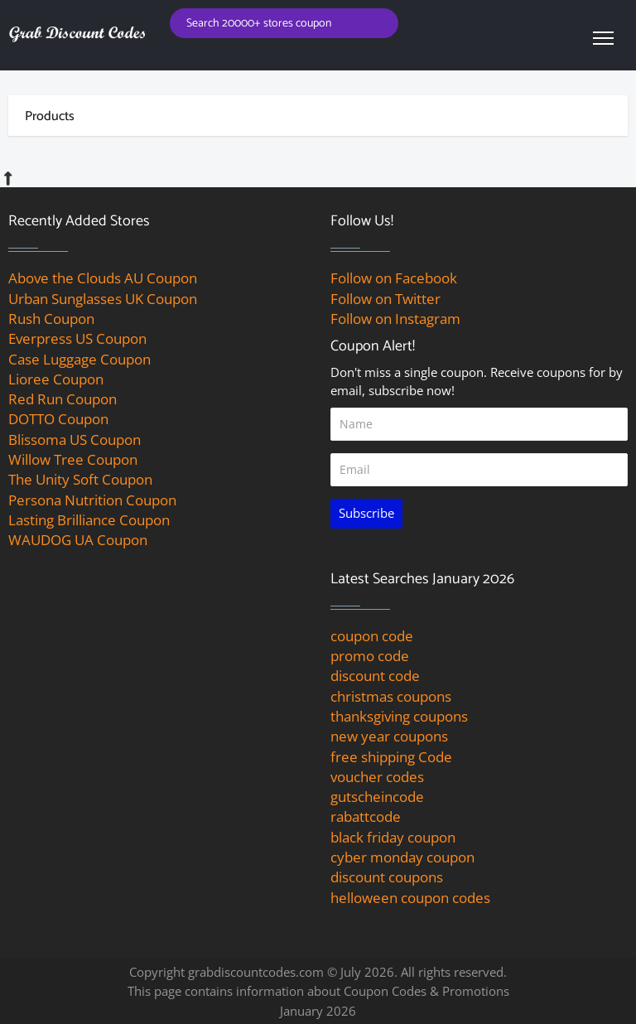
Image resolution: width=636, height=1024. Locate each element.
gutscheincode (377, 796)
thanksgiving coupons (399, 716)
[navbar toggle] (603, 37)
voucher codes (377, 776)
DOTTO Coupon (58, 418)
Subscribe (366, 513)
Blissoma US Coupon (74, 439)
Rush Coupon (51, 318)
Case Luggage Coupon (79, 359)
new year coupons (389, 736)
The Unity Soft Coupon (80, 479)
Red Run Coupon (62, 398)
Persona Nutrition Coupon (92, 500)
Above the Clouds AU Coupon (102, 277)
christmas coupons (390, 696)
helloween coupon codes (410, 897)
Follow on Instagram (395, 318)
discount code (375, 675)
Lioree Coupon (56, 379)
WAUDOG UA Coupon (77, 539)
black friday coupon (392, 837)
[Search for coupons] (284, 23)
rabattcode (365, 816)
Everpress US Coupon (77, 338)
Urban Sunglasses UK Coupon (102, 298)
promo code (369, 655)
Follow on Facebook (393, 277)
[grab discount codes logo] (76, 33)
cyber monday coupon (402, 857)
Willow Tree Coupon (72, 459)
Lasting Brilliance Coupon (89, 519)
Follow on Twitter (385, 298)
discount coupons (386, 876)
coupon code (371, 635)
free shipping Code (391, 756)
